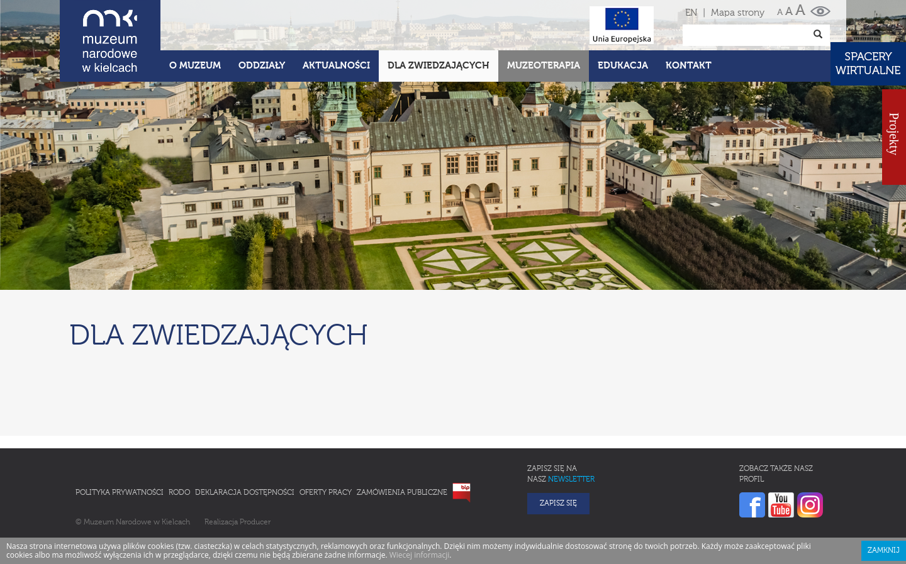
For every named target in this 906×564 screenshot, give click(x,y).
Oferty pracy (325, 493)
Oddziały (261, 65)
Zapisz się (558, 503)
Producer (255, 522)
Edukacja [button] (623, 65)
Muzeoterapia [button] (543, 65)
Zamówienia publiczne (402, 493)
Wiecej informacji (419, 555)
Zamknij (884, 551)
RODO (179, 493)
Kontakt (689, 65)
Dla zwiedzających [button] (438, 65)
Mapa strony (737, 13)
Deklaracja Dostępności (244, 493)
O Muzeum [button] (195, 65)
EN (691, 13)
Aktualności (336, 65)
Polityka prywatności (120, 493)
